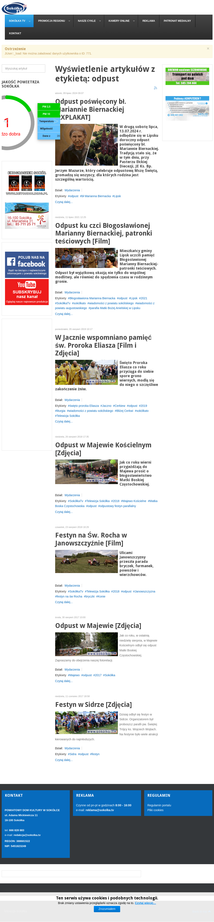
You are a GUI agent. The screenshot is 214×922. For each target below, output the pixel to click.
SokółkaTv (63, 303)
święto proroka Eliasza (84, 405)
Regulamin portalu (159, 805)
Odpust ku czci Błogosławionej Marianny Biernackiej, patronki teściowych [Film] (103, 233)
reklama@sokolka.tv (99, 810)
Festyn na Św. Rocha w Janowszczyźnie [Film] (91, 539)
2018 (116, 501)
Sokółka (110, 675)
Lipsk (117, 196)
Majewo (75, 675)
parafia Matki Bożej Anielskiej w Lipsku (115, 308)
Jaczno (106, 405)
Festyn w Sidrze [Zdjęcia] (93, 705)
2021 (144, 298)
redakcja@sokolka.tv (27, 835)
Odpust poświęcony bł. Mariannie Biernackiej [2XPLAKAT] (90, 109)
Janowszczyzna (145, 591)
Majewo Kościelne (134, 501)
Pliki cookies (155, 810)
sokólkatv (80, 303)
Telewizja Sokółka (68, 415)
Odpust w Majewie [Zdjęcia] (98, 626)
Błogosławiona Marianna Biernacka (92, 298)
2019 (144, 405)
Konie (101, 596)
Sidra (73, 754)
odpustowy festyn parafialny (118, 506)
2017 (98, 675)
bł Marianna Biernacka (96, 196)
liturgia (61, 410)
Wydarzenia (72, 190)
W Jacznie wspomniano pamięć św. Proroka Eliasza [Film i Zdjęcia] (103, 345)
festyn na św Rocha (69, 596)
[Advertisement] (27, 384)
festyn (95, 754)
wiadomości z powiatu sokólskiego (111, 303)
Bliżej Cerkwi (124, 410)
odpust (74, 196)
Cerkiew (120, 405)
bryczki (90, 596)
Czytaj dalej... (64, 202)
